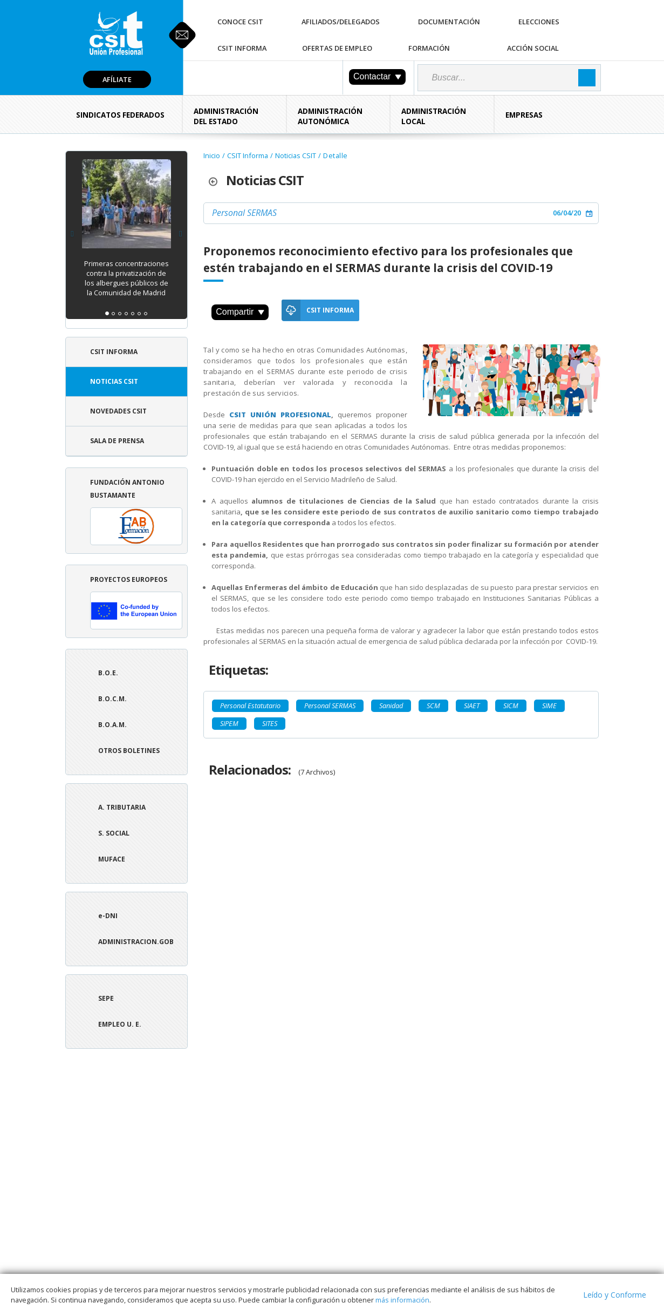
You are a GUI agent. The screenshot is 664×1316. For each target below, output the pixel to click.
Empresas (524, 115)
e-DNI (108, 915)
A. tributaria (122, 807)
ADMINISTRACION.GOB (136, 941)
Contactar (377, 76)
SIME (549, 705)
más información (402, 1300)
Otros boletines (129, 750)
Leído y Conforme (614, 1295)
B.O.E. (108, 672)
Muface (111, 859)
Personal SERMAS (244, 213)
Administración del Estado (226, 116)
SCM (433, 705)
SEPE (106, 998)
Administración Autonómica (330, 116)
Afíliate (117, 79)
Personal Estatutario (250, 705)
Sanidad (391, 705)
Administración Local (433, 116)
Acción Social (533, 48)
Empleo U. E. (119, 1024)
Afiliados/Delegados (341, 21)
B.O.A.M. (112, 724)
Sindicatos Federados (120, 115)
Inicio (211, 155)
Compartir (240, 311)
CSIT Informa (241, 48)
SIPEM (229, 723)
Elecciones (538, 21)
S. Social (113, 833)
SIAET (472, 705)
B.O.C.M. (112, 698)
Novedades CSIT (118, 411)
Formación (429, 48)
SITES (269, 723)
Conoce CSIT (240, 21)
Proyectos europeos (136, 602)
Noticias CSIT (114, 381)
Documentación (449, 21)
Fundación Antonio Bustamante (136, 511)
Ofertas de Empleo (337, 48)
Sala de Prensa (117, 440)
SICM (510, 705)
